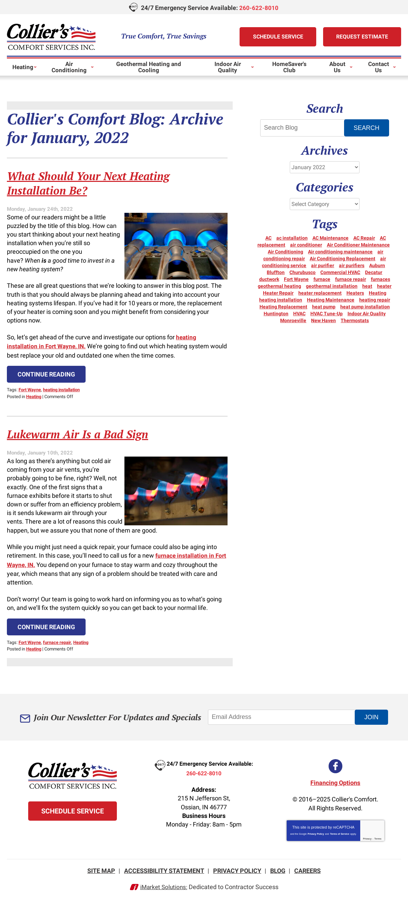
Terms (378, 835)
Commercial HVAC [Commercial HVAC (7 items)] (340, 272)
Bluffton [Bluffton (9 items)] (276, 272)
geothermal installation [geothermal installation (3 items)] (331, 285)
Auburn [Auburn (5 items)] (377, 265)
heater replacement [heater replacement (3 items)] (320, 292)
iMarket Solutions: (163, 882)
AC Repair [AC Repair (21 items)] (364, 237)
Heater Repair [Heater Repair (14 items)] (278, 292)
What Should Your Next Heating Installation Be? (97, 182)
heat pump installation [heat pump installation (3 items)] (365, 306)
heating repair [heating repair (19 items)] (374, 299)
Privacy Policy (316, 830)
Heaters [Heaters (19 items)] (355, 292)
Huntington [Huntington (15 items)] (276, 313)
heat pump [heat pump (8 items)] (323, 306)
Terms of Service (339, 830)
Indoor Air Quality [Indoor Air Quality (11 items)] (367, 313)
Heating (33, 394)
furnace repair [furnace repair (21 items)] (350, 279)
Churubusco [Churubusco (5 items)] (302, 272)
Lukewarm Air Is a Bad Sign (85, 432)
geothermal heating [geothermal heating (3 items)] (279, 285)
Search (366, 127)
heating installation (61, 388)
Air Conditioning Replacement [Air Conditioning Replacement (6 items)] (342, 258)
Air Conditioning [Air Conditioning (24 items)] (285, 251)
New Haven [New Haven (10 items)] (323, 320)
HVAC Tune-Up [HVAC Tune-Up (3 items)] (326, 313)
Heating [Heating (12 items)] (377, 292)
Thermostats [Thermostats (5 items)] (355, 320)
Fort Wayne (30, 388)
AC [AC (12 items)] (268, 237)
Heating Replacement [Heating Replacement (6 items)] (283, 306)
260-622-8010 (258, 7)
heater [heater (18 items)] (384, 285)
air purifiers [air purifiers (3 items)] (351, 265)
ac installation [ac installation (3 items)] (292, 237)
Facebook (335, 762)
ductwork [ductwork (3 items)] (269, 279)
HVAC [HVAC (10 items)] (299, 313)
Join (372, 713)
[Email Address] (283, 713)
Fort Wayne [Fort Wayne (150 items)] (296, 279)
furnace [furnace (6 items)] (321, 279)
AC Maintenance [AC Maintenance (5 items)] (330, 237)
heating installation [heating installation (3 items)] (280, 299)
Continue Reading (46, 373)
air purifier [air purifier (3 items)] (322, 265)
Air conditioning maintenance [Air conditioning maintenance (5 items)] (340, 251)
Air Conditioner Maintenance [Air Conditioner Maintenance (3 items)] (358, 244)
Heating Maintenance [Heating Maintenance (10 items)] (330, 299)
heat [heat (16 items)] (367, 285)
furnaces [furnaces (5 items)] (380, 279)
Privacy (367, 835)
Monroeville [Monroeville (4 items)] (293, 320)
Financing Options (335, 779)
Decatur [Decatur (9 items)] (373, 272)
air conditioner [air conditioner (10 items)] (306, 244)
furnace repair (57, 639)
